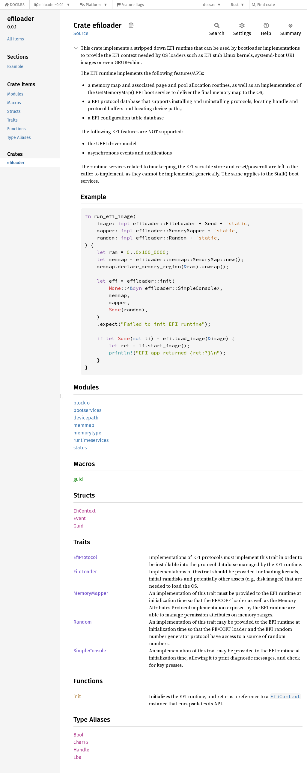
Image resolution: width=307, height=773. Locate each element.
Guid (78, 526)
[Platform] (93, 4)
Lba (77, 757)
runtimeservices (91, 440)
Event (79, 518)
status (80, 448)
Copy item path (131, 25)
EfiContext (84, 511)
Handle (81, 750)
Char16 (80, 742)
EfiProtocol (85, 557)
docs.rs (209, 4)
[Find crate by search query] (282, 4)
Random (82, 622)
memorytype (87, 433)
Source (80, 33)
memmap (83, 425)
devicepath (85, 418)
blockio (81, 403)
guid (78, 479)
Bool (78, 735)
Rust (235, 4)
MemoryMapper (90, 593)
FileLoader (85, 572)
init (77, 696)
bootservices (87, 410)
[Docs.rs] (14, 4)
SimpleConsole (89, 651)
